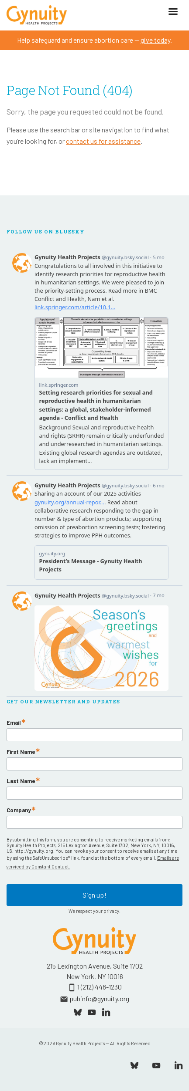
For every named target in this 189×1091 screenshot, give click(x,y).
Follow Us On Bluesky (46, 232)
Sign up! (94, 895)
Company (19, 810)
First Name (21, 752)
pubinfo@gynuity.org (99, 998)
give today (155, 40)
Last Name (21, 781)
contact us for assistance (103, 141)
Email (14, 723)
